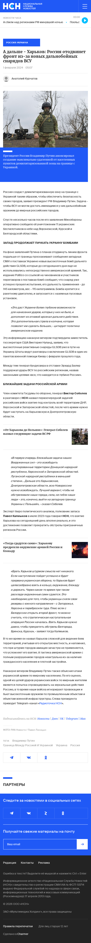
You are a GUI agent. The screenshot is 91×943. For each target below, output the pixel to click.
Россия (75, 745)
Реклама (44, 862)
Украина (61, 745)
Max (83, 718)
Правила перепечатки (18, 926)
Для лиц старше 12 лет (53, 926)
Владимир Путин (23, 740)
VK (62, 718)
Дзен (55, 718)
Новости (43, 718)
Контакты (27, 862)
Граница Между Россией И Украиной (28, 745)
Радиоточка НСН (50, 703)
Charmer (22, 934)
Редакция (9, 862)
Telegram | (73, 718)
